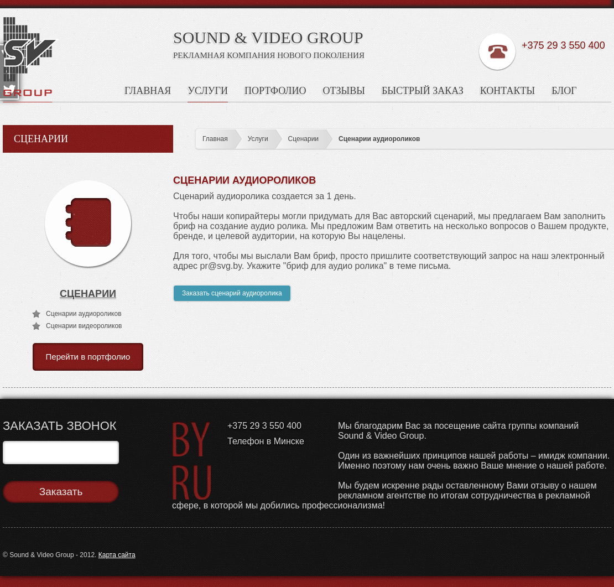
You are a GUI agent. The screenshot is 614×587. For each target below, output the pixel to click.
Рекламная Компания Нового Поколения (269, 55)
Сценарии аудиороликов (379, 139)
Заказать (61, 491)
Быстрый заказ (423, 90)
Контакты (507, 90)
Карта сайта (117, 555)
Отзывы (344, 90)
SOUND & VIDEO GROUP (268, 37)
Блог (564, 90)
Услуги (208, 90)
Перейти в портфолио (88, 356)
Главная (147, 90)
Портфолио (275, 90)
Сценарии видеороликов (84, 326)
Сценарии (303, 139)
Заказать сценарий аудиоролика (232, 293)
